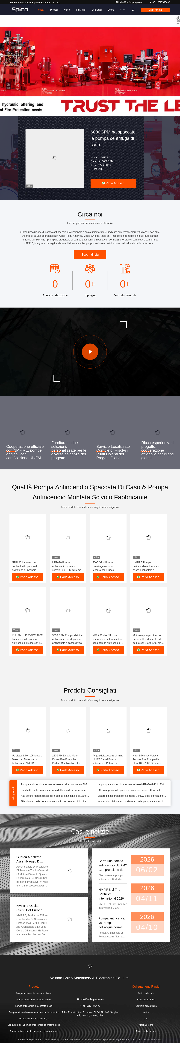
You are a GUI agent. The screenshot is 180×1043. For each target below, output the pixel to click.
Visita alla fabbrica (146, 999)
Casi (146, 1018)
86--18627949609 (159, 2)
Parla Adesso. (113, 183)
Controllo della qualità (146, 1006)
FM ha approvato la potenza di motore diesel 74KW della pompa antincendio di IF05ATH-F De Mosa (132, 792)
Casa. (41, 10)
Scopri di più (90, 254)
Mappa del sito (146, 1025)
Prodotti (54, 10)
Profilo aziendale (146, 993)
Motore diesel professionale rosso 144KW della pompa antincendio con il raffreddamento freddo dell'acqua (132, 798)
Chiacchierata (155, 10)
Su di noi (80, 10)
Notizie (146, 1012)
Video (67, 10)
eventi (111, 10)
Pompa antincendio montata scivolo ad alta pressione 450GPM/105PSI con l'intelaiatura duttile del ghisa (55, 786)
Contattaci (97, 10)
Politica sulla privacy (146, 1031)
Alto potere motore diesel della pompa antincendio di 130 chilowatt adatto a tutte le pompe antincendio (55, 798)
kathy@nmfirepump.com (129, 2)
